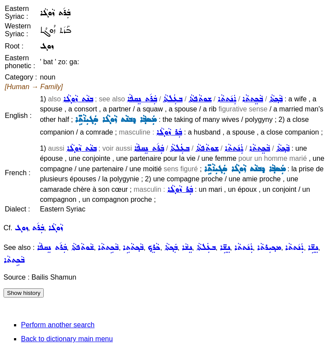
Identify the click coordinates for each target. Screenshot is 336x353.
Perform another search (57, 325)
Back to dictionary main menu (67, 339)
